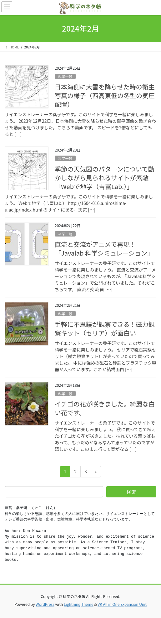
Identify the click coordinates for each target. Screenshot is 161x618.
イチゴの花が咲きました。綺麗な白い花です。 (105, 408)
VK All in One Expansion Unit (122, 604)
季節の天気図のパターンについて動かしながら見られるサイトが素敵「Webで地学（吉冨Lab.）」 (104, 177)
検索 (131, 492)
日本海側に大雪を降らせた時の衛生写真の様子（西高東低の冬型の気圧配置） (105, 95)
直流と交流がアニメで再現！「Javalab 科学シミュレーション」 (104, 248)
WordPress (45, 604)
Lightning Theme (78, 604)
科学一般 (65, 76)
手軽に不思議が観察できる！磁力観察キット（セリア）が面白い (105, 328)
